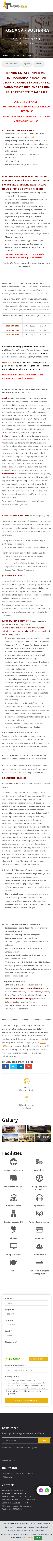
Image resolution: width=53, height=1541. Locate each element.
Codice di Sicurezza (15, 1365)
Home (5, 56)
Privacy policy (12, 1376)
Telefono (10, 1320)
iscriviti (44, 1440)
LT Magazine (7, 1477)
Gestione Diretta (11, 64)
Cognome (10, 1309)
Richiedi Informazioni (26, 1401)
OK (38, 1538)
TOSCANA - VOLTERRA (22, 56)
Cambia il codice (38, 1359)
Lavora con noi (8, 1460)
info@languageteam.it (18, 1502)
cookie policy (27, 1538)
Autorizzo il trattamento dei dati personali (25, 1392)
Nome (8, 1298)
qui (32, 137)
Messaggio (11, 1342)
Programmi (7, 1473)
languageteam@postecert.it (20, 1506)
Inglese (27, 64)
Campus (38, 64)
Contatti (19, 1473)
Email (8, 1331)
